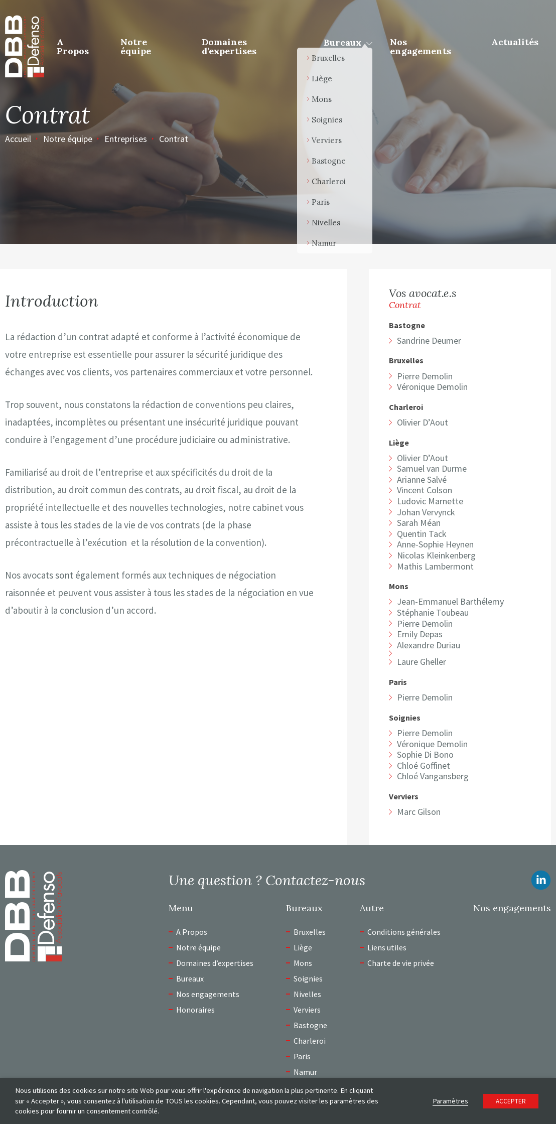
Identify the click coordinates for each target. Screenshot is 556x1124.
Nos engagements (420, 46)
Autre (372, 908)
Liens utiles (386, 947)
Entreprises (125, 139)
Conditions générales (404, 932)
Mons (398, 586)
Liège (399, 443)
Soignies (405, 718)
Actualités (514, 42)
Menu (181, 908)
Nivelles (307, 994)
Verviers (404, 796)
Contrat (173, 139)
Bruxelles (406, 360)
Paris (398, 682)
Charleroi (406, 407)
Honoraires (195, 1010)
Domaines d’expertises (229, 46)
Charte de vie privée (400, 963)
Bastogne (407, 325)
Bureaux (342, 42)
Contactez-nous (315, 880)
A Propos (73, 46)
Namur (305, 1072)
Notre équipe (135, 46)
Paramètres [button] (450, 1100)
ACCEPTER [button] (511, 1101)
